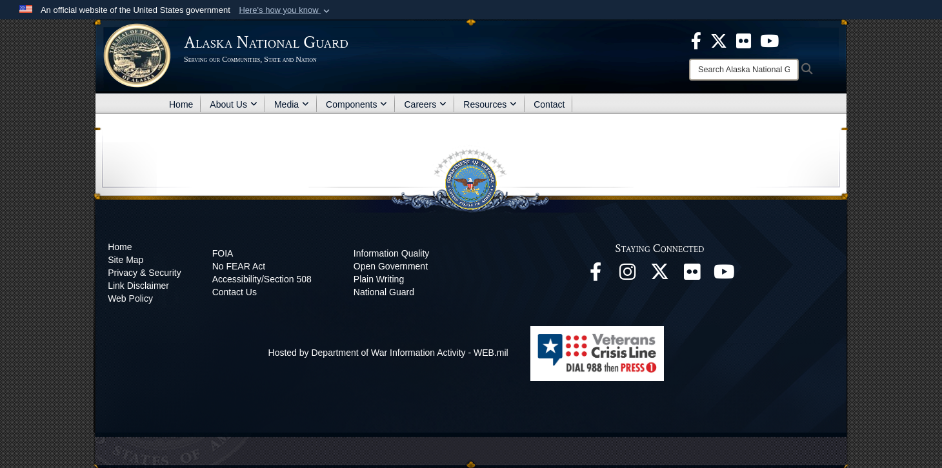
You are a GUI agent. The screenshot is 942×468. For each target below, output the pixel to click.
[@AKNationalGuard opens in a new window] (660, 275)
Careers (425, 104)
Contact (549, 104)
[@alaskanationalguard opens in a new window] (628, 275)
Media (291, 104)
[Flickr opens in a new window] (692, 275)
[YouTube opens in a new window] (724, 275)
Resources (490, 104)
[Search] (744, 70)
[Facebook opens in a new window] (595, 275)
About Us (233, 104)
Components (356, 104)
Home (181, 104)
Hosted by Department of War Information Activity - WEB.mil (388, 352)
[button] (285, 10)
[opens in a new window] (696, 40)
